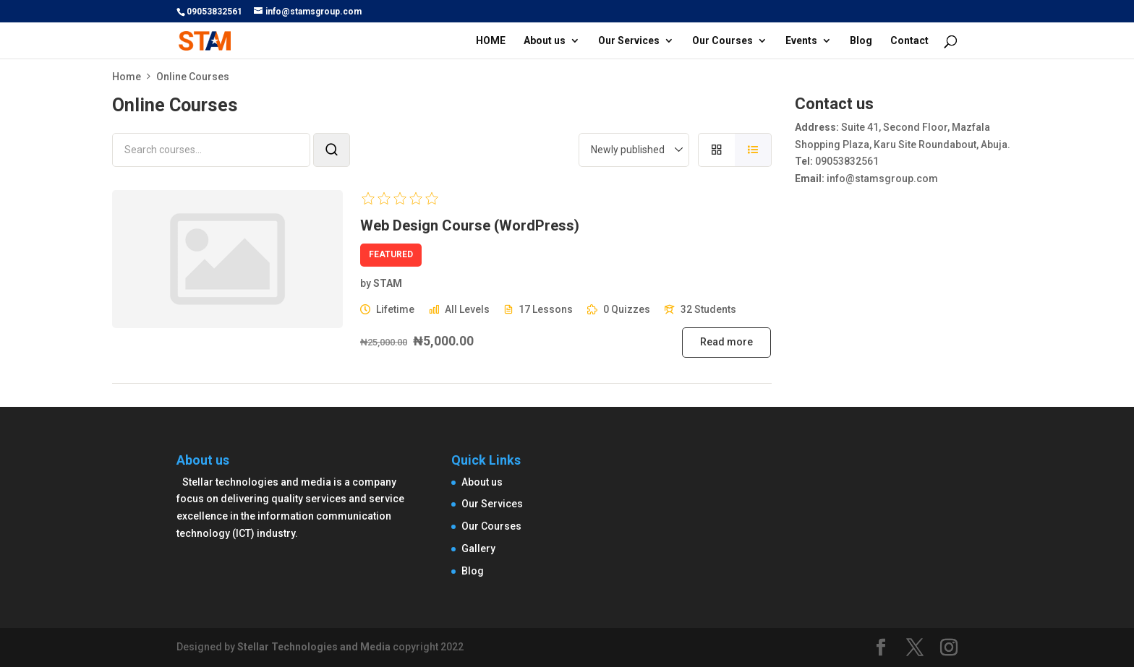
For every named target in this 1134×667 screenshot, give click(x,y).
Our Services (629, 40)
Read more (726, 342)
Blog (861, 40)
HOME (491, 40)
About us (545, 40)
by (365, 283)
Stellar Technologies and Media (314, 647)
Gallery (478, 548)
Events (801, 40)
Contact (909, 40)
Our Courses (722, 40)
